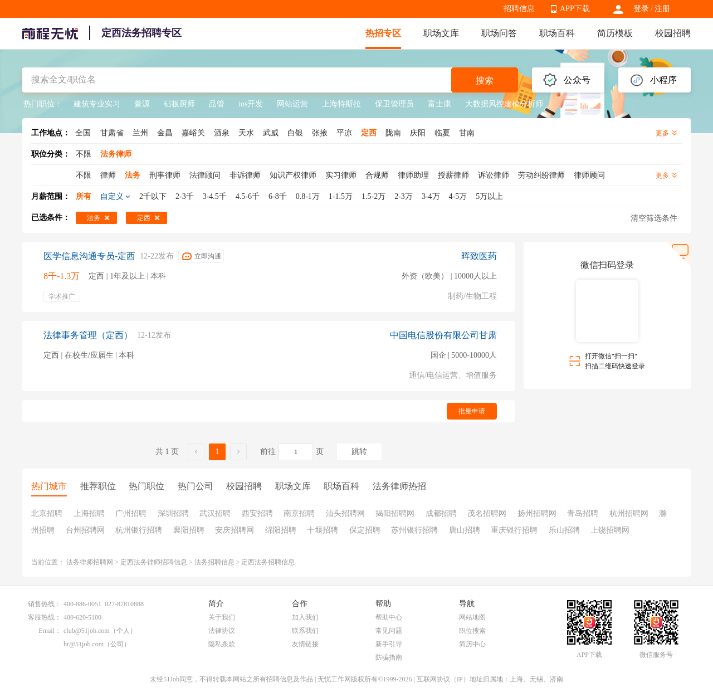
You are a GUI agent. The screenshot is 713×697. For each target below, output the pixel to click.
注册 (662, 8)
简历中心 (472, 644)
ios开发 (250, 104)
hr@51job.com (84, 644)
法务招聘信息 (214, 562)
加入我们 (305, 617)
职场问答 (499, 33)
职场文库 (441, 33)
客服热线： (44, 617)
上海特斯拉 (341, 104)
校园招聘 (673, 33)
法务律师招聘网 (89, 562)
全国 (83, 133)
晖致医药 (479, 256)
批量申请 (471, 411)
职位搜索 (472, 631)
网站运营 (292, 104)
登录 (641, 8)
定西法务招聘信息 (268, 562)
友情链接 (305, 644)
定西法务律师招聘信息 (153, 562)
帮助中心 (388, 617)
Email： (49, 631)
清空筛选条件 (654, 218)
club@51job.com (87, 631)
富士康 (439, 104)
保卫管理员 (394, 104)
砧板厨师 (179, 104)
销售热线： (44, 604)
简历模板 (615, 33)
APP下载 (575, 8)
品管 (216, 104)
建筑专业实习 (97, 104)
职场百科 (557, 33)
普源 (142, 104)
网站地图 (472, 617)
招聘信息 (519, 8)
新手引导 (388, 644)
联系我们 (305, 631)
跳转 (359, 451)
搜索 (485, 80)
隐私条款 (221, 644)
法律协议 (221, 631)
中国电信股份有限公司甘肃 (443, 335)
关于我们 (221, 617)
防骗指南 (388, 657)
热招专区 (383, 33)
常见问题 (388, 631)
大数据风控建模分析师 (504, 104)
